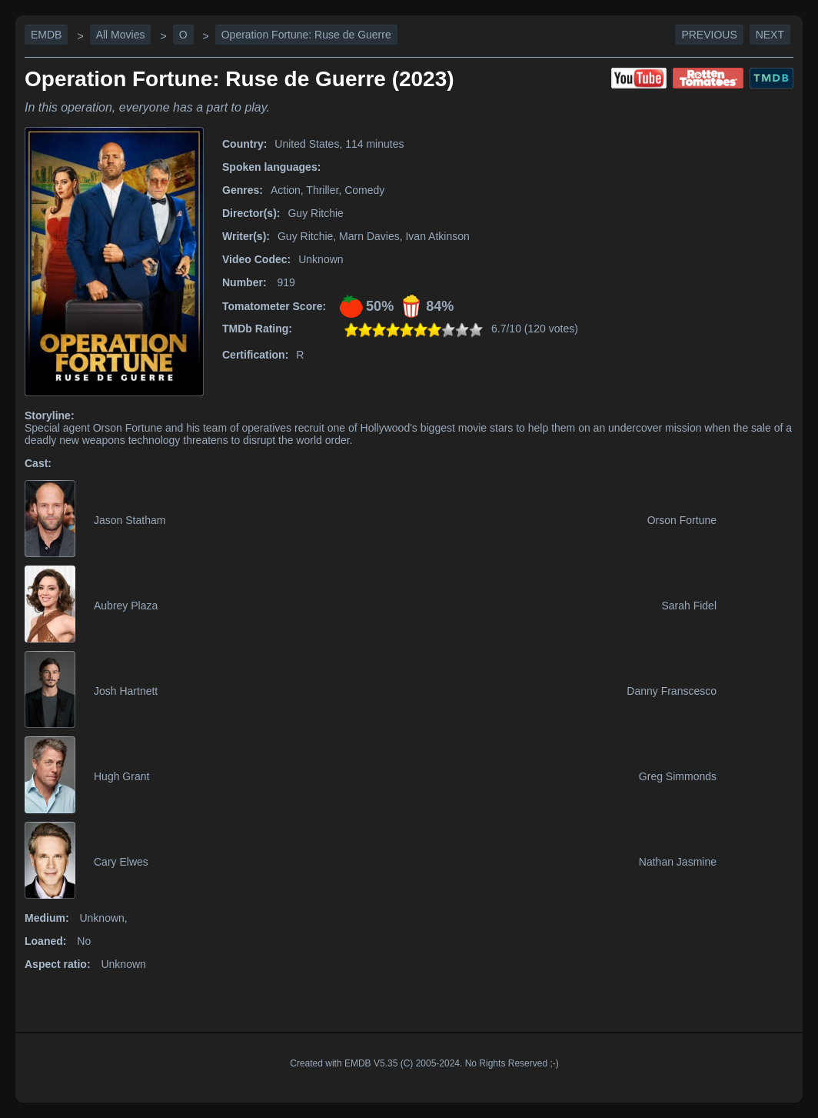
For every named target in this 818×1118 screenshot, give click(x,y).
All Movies (120, 34)
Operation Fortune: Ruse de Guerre (306, 34)
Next (770, 34)
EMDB (46, 34)
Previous (709, 34)
